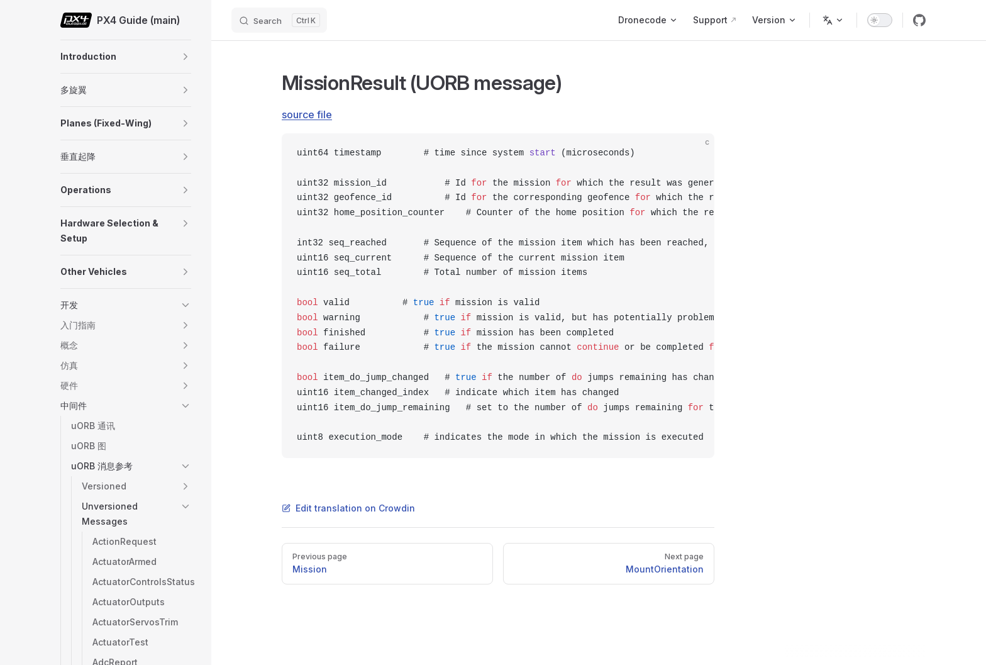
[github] (919, 20)
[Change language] (833, 20)
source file (307, 114)
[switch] (879, 20)
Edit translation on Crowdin (348, 508)
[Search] (279, 20)
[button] (185, 57)
